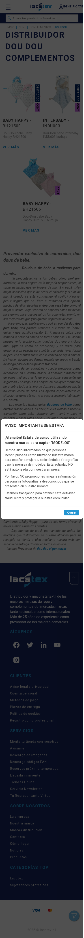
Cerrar (71, 512)
